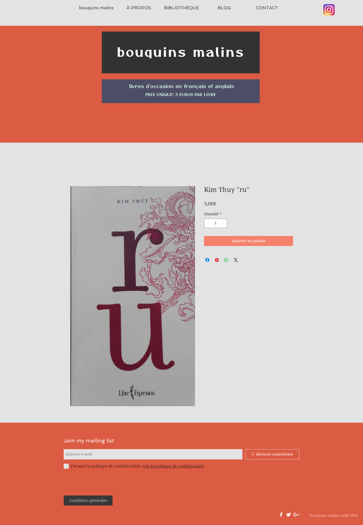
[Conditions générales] (88, 500)
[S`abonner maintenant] (272, 454)
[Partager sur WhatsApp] (226, 260)
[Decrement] (208, 223)
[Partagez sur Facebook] (207, 260)
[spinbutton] (215, 223)
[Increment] (223, 223)
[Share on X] (236, 260)
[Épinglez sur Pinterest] (217, 260)
